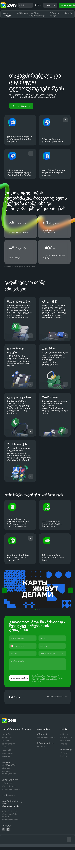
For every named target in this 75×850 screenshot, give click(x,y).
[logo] (8, 5)
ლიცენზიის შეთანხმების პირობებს (48, 677)
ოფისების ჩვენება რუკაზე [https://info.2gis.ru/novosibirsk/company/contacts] (57, 697)
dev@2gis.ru (14, 698)
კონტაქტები (67, 13)
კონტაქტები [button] (50, 5)
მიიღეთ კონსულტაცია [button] (21, 106)
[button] (4, 591)
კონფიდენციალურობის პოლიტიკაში (46, 680)
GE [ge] (38, 5)
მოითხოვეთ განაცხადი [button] (19, 679)
